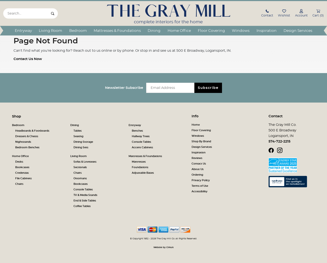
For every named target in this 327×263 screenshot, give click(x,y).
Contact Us (199, 163)
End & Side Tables (85, 200)
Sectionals (80, 167)
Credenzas (22, 173)
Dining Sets (81, 147)
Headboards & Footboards (32, 130)
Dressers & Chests (26, 136)
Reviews (197, 158)
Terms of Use (200, 186)
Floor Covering (211, 30)
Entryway (23, 30)
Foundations (140, 167)
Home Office (179, 30)
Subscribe (208, 88)
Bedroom (78, 30)
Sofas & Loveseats (85, 161)
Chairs (19, 184)
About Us (198, 169)
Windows (240, 30)
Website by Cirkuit (163, 247)
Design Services (298, 30)
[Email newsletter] (171, 88)
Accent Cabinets (142, 147)
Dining (154, 30)
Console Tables (141, 142)
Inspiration (266, 30)
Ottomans (80, 178)
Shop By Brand (201, 141)
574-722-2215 (279, 141)
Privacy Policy (201, 180)
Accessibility (199, 191)
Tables (78, 130)
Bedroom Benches (27, 147)
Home (196, 124)
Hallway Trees (141, 136)
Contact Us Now (28, 59)
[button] (267, 14)
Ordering (197, 174)
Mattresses (139, 161)
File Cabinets (23, 178)
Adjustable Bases (143, 173)
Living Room (50, 30)
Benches (137, 130)
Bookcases (22, 167)
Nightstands (23, 142)
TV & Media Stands (85, 195)
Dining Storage (83, 142)
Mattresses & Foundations (117, 30)
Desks (19, 161)
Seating (78, 136)
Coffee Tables (82, 206)
